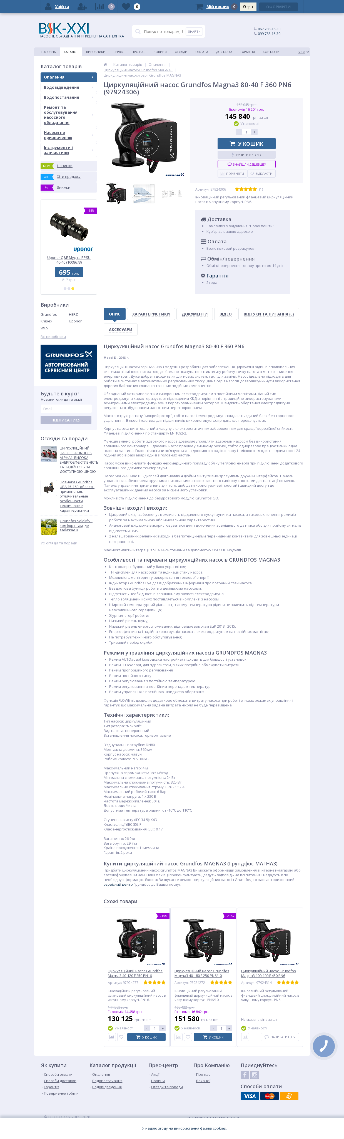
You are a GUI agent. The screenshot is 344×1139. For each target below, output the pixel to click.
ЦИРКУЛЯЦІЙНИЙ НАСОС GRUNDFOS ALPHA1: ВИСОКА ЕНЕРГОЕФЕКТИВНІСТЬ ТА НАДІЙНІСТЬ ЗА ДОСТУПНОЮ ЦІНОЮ (79, 460)
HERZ (73, 314)
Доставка (224, 52)
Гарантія (247, 52)
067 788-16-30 (269, 28)
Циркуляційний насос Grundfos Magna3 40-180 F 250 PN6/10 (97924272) (202, 976)
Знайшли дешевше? (247, 164)
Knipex (46, 321)
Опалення (68, 77)
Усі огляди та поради (59, 543)
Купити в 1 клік (246, 154)
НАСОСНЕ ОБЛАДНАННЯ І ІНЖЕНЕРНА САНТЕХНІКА (81, 31)
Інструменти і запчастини (68, 150)
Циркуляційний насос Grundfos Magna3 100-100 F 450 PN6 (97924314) (268, 976)
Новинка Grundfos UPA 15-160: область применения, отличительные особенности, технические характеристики (77, 496)
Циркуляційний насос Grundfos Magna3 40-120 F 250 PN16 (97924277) (135, 976)
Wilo (44, 327)
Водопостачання (68, 97)
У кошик (246, 143)
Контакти (271, 52)
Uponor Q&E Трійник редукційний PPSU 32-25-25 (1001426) (69, 259)
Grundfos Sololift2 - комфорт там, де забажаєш (76, 526)
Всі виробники (53, 336)
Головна (48, 52)
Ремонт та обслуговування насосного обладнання (68, 115)
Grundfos (49, 314)
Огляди (181, 52)
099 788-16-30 (269, 33)
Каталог (71, 52)
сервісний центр (118, 884)
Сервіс (118, 52)
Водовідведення (68, 87)
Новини (160, 52)
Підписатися (66, 420)
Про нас (138, 52)
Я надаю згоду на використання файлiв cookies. (184, 1128)
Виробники (95, 52)
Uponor (75, 321)
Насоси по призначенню (68, 135)
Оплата (201, 52)
